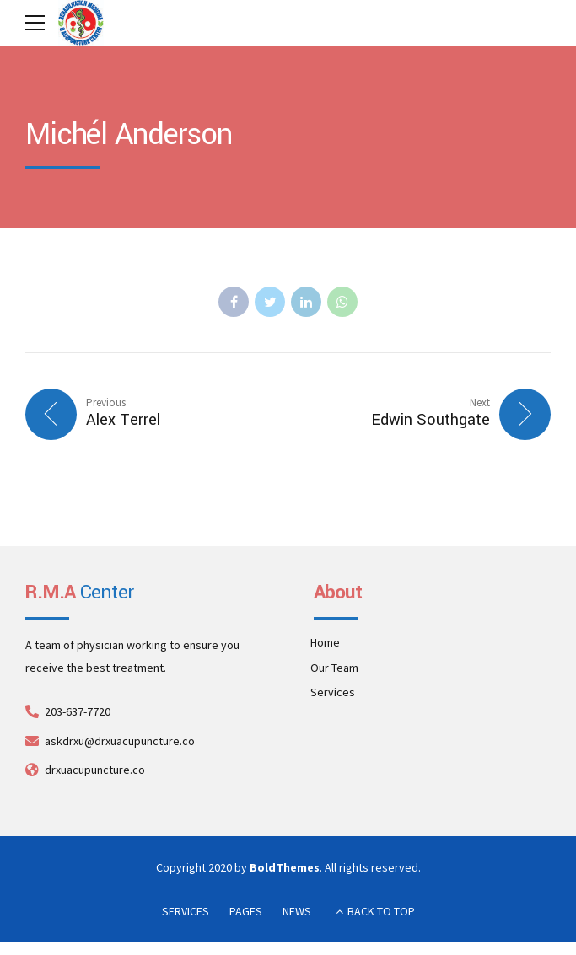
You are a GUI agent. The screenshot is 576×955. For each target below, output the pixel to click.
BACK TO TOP (381, 912)
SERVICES (185, 912)
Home (325, 643)
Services (332, 692)
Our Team (334, 667)
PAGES (245, 912)
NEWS (297, 912)
